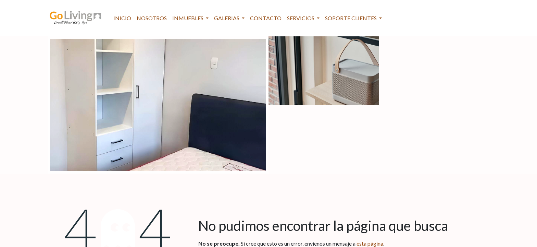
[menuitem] (122, 18)
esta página (370, 243)
